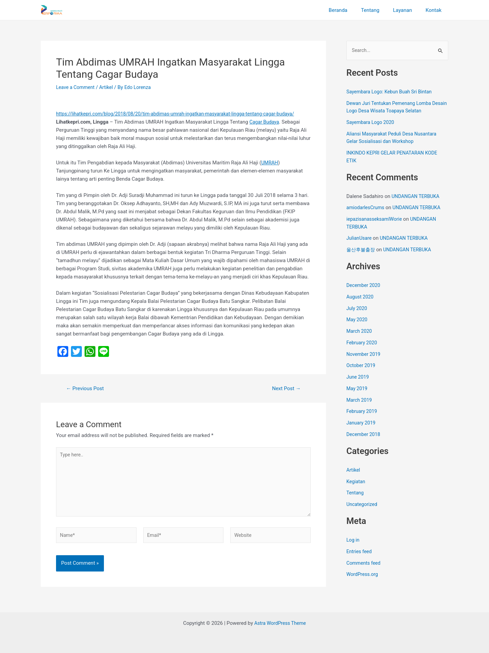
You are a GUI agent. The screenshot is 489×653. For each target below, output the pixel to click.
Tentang (378, 10)
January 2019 (361, 423)
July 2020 (357, 309)
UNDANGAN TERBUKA (417, 197)
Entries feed (359, 552)
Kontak (435, 10)
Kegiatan (356, 482)
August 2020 (360, 297)
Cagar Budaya (265, 122)
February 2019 (362, 412)
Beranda (350, 10)
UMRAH (270, 163)
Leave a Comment (76, 87)
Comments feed (364, 563)
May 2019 (357, 389)
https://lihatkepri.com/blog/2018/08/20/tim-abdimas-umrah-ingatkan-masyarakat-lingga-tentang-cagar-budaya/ (182, 114)
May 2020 (357, 320)
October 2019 (361, 366)
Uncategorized (362, 505)
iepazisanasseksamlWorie (375, 220)
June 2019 (358, 378)
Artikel (109, 87)
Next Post (285, 388)
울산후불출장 (361, 250)
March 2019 (360, 400)
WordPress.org (363, 575)
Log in (353, 541)
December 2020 (364, 286)
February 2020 (362, 343)
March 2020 (360, 332)
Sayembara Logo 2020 (371, 123)
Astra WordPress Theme (280, 623)
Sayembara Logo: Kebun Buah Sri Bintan (391, 92)
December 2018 (364, 435)
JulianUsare (359, 239)
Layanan (407, 10)
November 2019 (364, 354)
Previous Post (87, 388)
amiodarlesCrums (366, 208)
